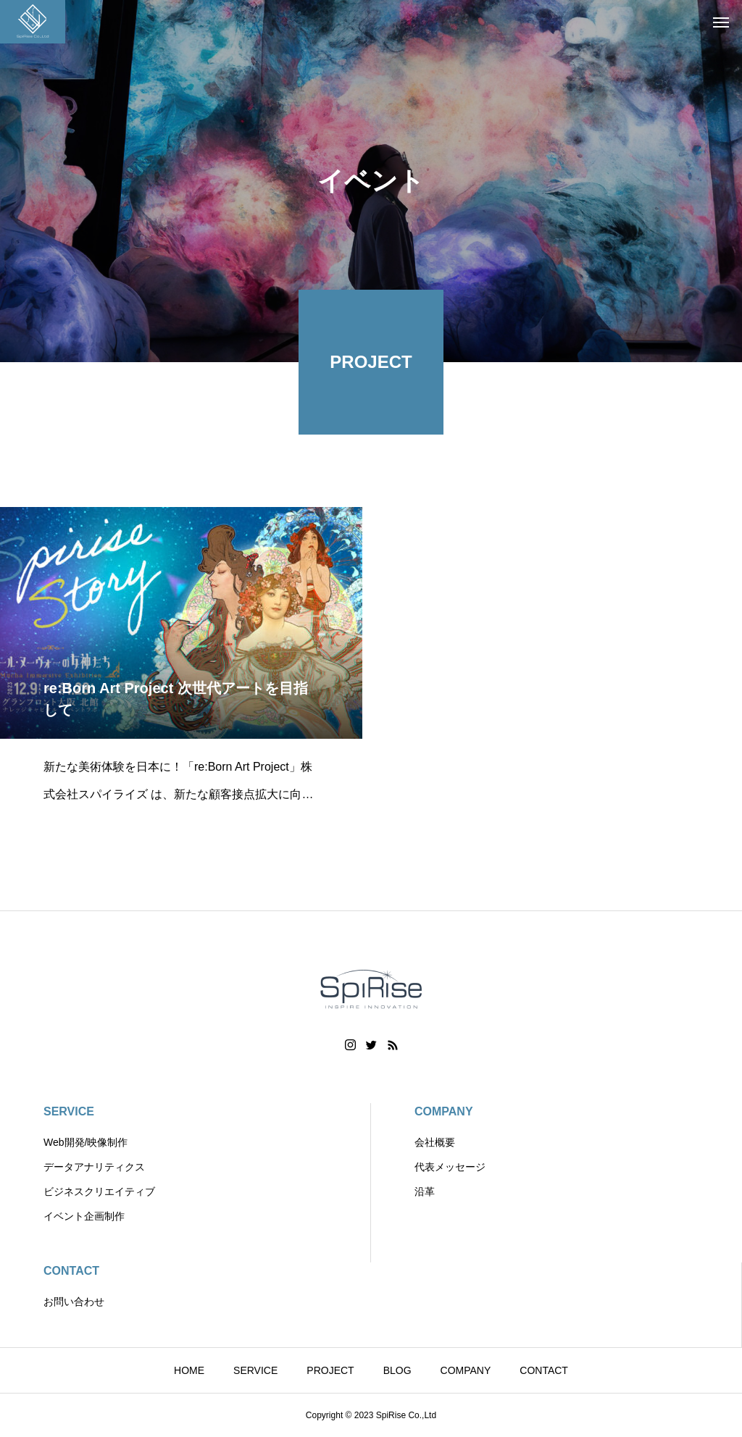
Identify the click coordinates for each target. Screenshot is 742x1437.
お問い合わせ (73, 1301)
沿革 (424, 1191)
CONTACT (71, 1271)
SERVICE (68, 1111)
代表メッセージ (449, 1167)
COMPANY (443, 1111)
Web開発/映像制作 (85, 1142)
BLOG (397, 1370)
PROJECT (330, 1370)
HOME (189, 1370)
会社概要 (434, 1142)
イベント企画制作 (84, 1216)
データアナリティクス (94, 1167)
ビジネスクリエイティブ (99, 1191)
